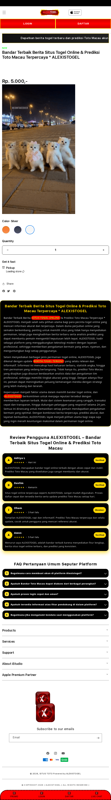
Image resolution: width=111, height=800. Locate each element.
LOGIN (27, 23)
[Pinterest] (15, 291)
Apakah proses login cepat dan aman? (56, 594)
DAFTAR (83, 23)
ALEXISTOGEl (13, 396)
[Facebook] (4, 291)
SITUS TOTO (46, 774)
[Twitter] (9, 291)
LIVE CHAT (96, 794)
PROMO (14, 794)
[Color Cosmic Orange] (6, 230)
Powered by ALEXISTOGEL (67, 774)
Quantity (8, 241)
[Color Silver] (30, 230)
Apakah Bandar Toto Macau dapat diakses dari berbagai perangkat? (56, 584)
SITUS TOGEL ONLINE (46, 317)
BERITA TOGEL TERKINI (48, 361)
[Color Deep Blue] (18, 230)
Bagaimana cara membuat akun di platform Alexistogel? (56, 573)
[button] (4, 12)
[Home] (50, 12)
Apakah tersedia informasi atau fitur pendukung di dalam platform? (56, 604)
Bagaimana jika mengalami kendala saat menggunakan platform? (56, 615)
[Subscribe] (98, 738)
